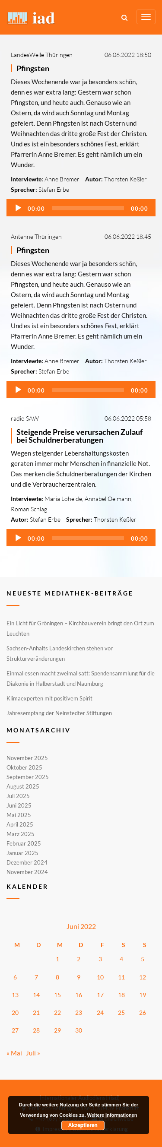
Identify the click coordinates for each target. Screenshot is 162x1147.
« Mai (14, 1053)
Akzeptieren (83, 1125)
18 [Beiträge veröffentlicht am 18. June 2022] (121, 994)
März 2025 (20, 833)
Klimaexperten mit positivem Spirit (49, 698)
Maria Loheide (63, 498)
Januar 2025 (22, 852)
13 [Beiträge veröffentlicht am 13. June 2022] (15, 994)
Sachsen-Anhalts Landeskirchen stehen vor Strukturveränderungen (59, 653)
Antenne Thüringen (36, 236)
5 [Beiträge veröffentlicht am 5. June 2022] (142, 959)
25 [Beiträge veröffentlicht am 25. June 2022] (121, 1012)
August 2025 (22, 786)
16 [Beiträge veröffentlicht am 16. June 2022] (78, 994)
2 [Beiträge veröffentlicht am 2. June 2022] (78, 959)
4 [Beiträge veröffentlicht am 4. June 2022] (121, 959)
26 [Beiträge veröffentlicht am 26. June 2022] (142, 1012)
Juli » (33, 1053)
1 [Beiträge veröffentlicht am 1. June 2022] (57, 959)
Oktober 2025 (24, 767)
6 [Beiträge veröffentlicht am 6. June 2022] (15, 977)
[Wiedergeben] (18, 208)
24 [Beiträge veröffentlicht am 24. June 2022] (100, 1012)
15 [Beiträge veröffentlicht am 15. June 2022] (57, 994)
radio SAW (25, 418)
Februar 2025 (23, 843)
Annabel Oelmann (108, 498)
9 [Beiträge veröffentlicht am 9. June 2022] (78, 977)
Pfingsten (32, 68)
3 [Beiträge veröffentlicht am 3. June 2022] (100, 959)
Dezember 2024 (27, 862)
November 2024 (27, 871)
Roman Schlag (29, 509)
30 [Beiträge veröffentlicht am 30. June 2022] (78, 1030)
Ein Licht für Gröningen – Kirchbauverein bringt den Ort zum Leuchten (80, 628)
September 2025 (27, 776)
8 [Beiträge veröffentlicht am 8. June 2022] (57, 977)
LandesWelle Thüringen (42, 54)
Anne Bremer (61, 179)
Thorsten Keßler (125, 179)
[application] (81, 207)
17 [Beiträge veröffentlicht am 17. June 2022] (100, 994)
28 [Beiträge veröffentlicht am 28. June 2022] (36, 1030)
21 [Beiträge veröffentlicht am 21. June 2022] (36, 1012)
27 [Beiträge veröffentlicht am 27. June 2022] (15, 1030)
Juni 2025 (19, 805)
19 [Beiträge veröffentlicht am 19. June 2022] (142, 994)
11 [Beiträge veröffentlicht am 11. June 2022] (121, 977)
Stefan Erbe (53, 189)
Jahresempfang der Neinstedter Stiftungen (59, 713)
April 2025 (19, 824)
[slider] (88, 208)
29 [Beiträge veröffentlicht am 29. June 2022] (57, 1030)
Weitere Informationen (112, 1115)
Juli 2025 (18, 795)
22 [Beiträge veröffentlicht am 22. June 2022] (57, 1012)
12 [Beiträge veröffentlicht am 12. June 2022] (142, 977)
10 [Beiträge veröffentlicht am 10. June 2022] (100, 977)
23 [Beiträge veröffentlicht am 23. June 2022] (78, 1012)
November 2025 (27, 758)
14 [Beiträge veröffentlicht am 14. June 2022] (36, 994)
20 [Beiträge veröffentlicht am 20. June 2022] (15, 1012)
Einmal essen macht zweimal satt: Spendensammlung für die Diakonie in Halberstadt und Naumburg (80, 678)
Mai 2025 (18, 814)
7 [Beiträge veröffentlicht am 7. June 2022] (36, 977)
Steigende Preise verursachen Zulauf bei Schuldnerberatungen (79, 435)
